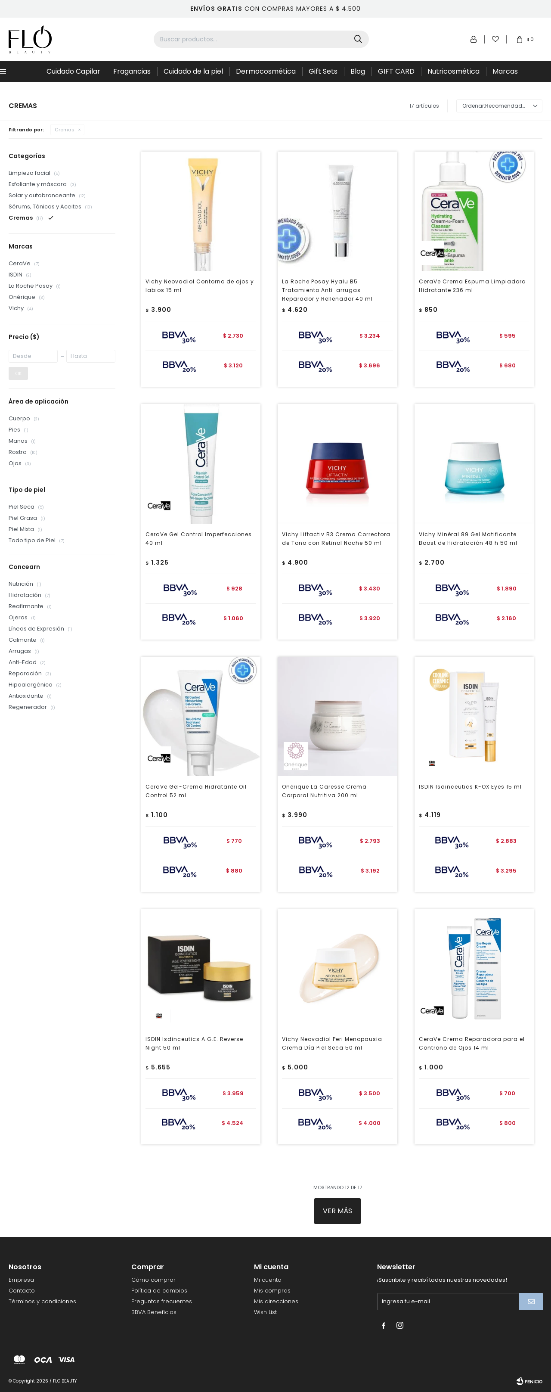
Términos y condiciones (42, 1301)
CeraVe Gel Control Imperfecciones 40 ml (198, 539)
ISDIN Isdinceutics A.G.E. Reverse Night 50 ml (194, 1043)
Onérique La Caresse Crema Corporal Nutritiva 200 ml (324, 791)
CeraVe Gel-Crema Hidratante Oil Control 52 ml (196, 791)
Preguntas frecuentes (161, 1301)
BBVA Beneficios (153, 1312)
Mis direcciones (276, 1301)
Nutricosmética (453, 71)
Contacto (22, 1290)
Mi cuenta (268, 1280)
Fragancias (132, 71)
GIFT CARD (396, 71)
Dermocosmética (266, 71)
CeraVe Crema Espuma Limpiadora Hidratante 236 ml (472, 286)
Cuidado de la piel (193, 71)
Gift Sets (323, 71)
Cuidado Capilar (73, 71)
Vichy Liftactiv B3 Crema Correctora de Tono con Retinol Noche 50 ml (336, 539)
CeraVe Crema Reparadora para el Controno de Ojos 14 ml (472, 1043)
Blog (357, 71)
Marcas (505, 71)
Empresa (21, 1280)
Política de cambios (159, 1290)
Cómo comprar (153, 1280)
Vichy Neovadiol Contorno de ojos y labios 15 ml (199, 286)
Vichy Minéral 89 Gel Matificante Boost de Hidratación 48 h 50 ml (468, 539)
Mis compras (272, 1290)
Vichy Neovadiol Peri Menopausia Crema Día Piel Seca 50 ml (332, 1043)
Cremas (64, 129)
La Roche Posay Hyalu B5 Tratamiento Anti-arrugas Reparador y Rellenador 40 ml (327, 290)
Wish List (265, 1312)
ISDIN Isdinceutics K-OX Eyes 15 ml (470, 786)
